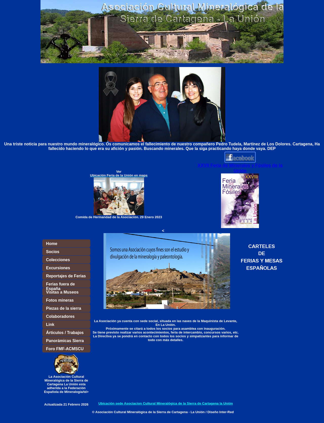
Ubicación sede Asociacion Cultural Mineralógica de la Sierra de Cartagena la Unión (165, 403)
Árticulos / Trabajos (65, 332)
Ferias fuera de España (60, 285)
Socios (52, 252)
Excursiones (58, 268)
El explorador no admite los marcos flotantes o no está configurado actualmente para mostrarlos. (162, 31)
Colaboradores (60, 316)
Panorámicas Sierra (65, 341)
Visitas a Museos (62, 292)
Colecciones (58, 260)
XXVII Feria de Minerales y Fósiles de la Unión (239, 168)
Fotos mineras (60, 300)
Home (51, 243)
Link (50, 324)
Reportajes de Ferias (66, 276)
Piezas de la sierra (63, 308)
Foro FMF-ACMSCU (65, 349)
